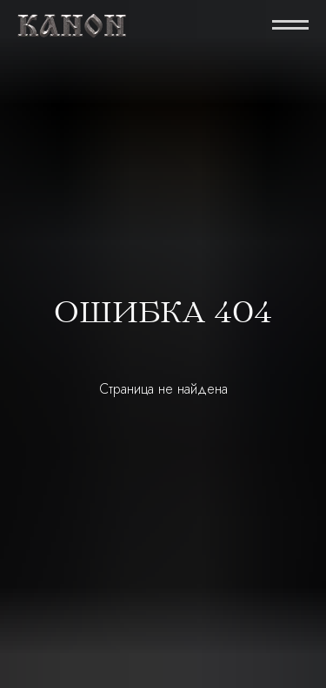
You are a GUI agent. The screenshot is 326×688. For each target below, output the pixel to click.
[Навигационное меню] (290, 26)
